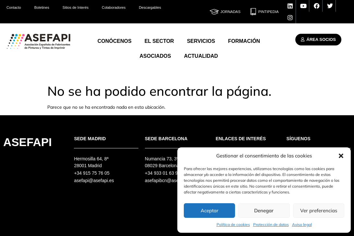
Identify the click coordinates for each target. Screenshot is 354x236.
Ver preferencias (318, 210)
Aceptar (209, 210)
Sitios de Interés (75, 7)
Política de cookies (233, 224)
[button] (341, 156)
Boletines (41, 7)
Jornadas (230, 12)
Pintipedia (268, 12)
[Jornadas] (214, 11)
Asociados (155, 56)
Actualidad (201, 56)
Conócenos (115, 41)
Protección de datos (271, 224)
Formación (244, 41)
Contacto (13, 7)
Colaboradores (113, 7)
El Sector (159, 41)
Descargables (150, 7)
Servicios (201, 41)
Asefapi (27, 142)
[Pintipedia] (253, 11)
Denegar (264, 210)
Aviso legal (302, 224)
